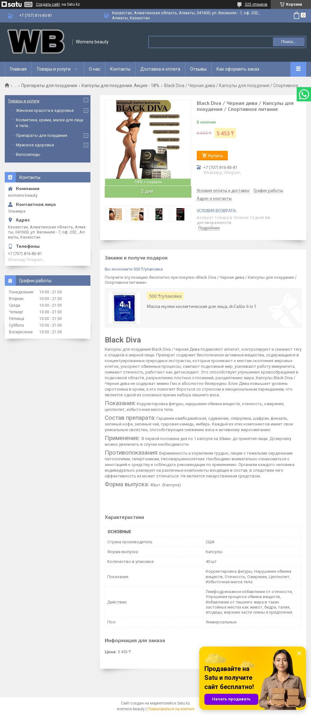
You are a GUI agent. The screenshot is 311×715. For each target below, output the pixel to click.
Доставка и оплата (160, 69)
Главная (18, 69)
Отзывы (198, 69)
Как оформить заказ (237, 69)
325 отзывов (256, 4)
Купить (215, 155)
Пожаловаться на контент (171, 709)
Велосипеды (28, 154)
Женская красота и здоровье (45, 110)
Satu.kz (183, 703)
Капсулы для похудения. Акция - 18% (120, 85)
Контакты (120, 69)
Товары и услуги (53, 69)
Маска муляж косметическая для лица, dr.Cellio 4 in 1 (201, 306)
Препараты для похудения (49, 85)
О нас (94, 69)
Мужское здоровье (35, 145)
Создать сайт (48, 4)
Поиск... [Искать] (288, 41)
